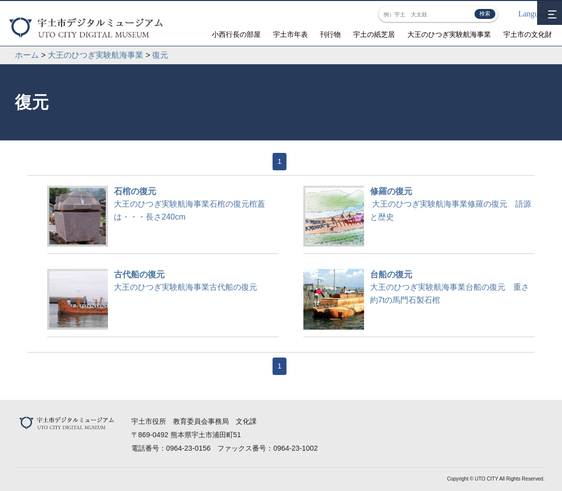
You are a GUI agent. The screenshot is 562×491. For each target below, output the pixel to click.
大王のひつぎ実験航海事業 (449, 34)
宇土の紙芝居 (374, 34)
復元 (160, 55)
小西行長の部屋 (236, 34)
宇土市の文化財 (527, 34)
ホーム (27, 55)
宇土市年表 (290, 34)
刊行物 (330, 34)
